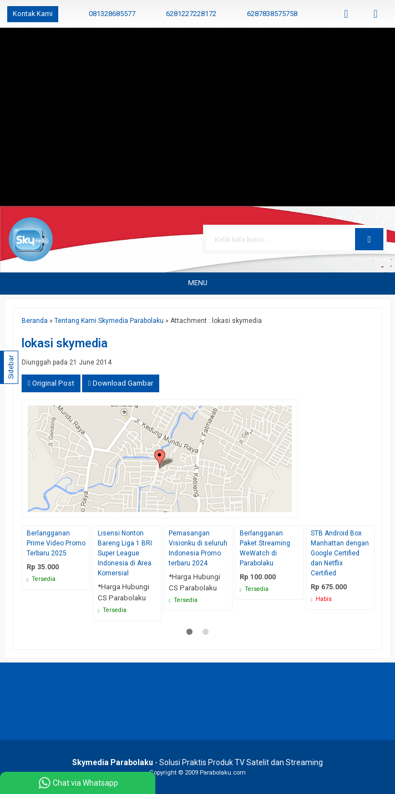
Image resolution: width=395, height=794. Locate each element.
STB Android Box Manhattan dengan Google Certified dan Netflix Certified (340, 553)
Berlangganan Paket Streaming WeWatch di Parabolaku (265, 548)
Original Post (51, 383)
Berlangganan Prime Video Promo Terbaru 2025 (56, 543)
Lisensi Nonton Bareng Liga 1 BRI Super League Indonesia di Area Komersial (125, 553)
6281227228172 (191, 13)
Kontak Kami (33, 13)
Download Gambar (120, 383)
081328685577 (112, 13)
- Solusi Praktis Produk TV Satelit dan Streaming (197, 762)
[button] (369, 239)
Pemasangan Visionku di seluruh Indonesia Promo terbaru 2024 (198, 548)
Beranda (35, 321)
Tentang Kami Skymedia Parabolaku (109, 321)
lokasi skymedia (65, 343)
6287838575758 (272, 13)
